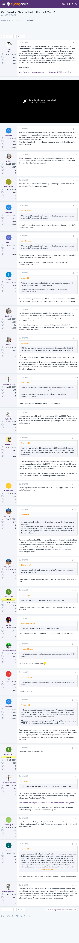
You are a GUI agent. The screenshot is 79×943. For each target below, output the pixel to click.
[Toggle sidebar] (72, 4)
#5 (77, 206)
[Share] (73, 43)
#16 (76, 590)
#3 (77, 155)
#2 (77, 129)
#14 (76, 510)
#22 (76, 776)
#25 (76, 885)
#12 (76, 438)
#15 (76, 560)
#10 (76, 378)
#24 (76, 844)
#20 (76, 700)
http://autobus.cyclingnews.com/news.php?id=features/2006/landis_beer (46, 803)
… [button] (11, 37)
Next (20, 37)
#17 (76, 618)
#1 (77, 43)
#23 (76, 818)
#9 (77, 338)
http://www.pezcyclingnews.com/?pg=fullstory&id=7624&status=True (45, 72)
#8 (77, 310)
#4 (77, 180)
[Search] (76, 4)
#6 (77, 236)
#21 (76, 748)
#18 (76, 644)
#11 (76, 412)
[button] (3, 4)
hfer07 (5, 15)
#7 (77, 273)
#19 (76, 672)
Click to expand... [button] (48, 870)
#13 (76, 484)
